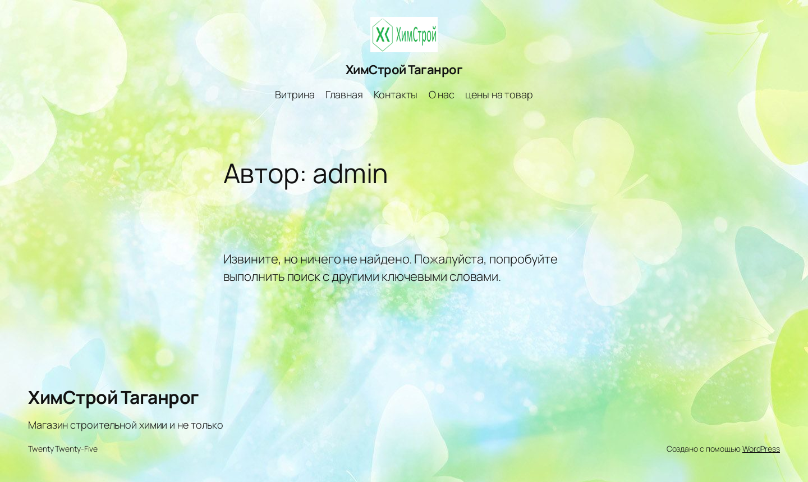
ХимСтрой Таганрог (404, 69)
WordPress (761, 448)
